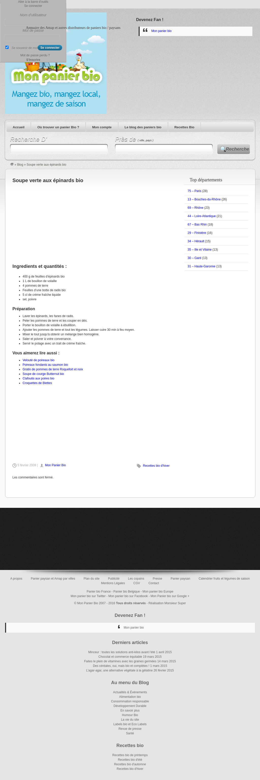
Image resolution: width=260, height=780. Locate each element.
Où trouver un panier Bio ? (58, 127)
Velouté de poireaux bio (38, 360)
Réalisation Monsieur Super (167, 603)
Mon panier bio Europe (157, 591)
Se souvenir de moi (24, 48)
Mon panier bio (161, 31)
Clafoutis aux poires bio (38, 378)
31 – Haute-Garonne (201, 266)
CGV (136, 583)
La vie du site (130, 719)
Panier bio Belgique (126, 591)
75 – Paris (194, 191)
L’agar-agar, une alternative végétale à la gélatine (119, 670)
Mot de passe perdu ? (35, 55)
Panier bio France (99, 591)
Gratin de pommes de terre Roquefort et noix (53, 369)
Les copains (136, 578)
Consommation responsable (130, 701)
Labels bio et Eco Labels (130, 724)
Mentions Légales (113, 583)
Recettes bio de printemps (130, 755)
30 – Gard (194, 258)
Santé (130, 733)
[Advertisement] (91, 220)
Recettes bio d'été (130, 759)
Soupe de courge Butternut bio (43, 374)
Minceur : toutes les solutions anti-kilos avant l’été (121, 652)
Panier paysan (180, 578)
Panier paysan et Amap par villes (53, 578)
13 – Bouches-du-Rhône (204, 199)
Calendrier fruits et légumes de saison (224, 578)
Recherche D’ (28, 139)
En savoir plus (129, 710)
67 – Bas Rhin (197, 224)
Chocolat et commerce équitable (120, 656)
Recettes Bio (184, 127)
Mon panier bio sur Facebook (128, 596)
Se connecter (33, 6)
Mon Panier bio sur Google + (170, 596)
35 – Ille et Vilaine (200, 249)
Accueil (18, 127)
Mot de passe (33, 30)
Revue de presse (130, 729)
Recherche (237, 149)
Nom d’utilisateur (33, 15)
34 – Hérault (196, 241)
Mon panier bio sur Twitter (88, 596)
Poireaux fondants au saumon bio (45, 365)
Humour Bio (130, 715)
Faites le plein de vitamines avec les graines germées (120, 661)
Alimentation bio (130, 697)
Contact (154, 583)
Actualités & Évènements (130, 692)
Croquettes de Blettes (37, 383)
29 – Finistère (197, 233)
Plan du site (92, 578)
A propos (16, 578)
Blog (20, 164)
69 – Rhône (195, 208)
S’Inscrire (33, 60)
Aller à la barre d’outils (33, 2)
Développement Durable (129, 706)
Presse (157, 578)
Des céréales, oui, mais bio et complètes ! (121, 666)
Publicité (113, 578)
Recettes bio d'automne (130, 764)
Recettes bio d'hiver (156, 465)
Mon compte (102, 127)
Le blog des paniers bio (143, 127)
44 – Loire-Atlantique (202, 216)
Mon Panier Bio (55, 465)
